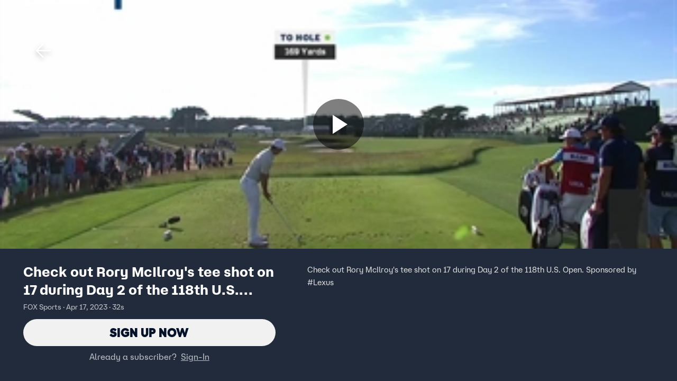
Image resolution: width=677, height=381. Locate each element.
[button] (43, 50)
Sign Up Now (149, 332)
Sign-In (195, 357)
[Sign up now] (338, 124)
